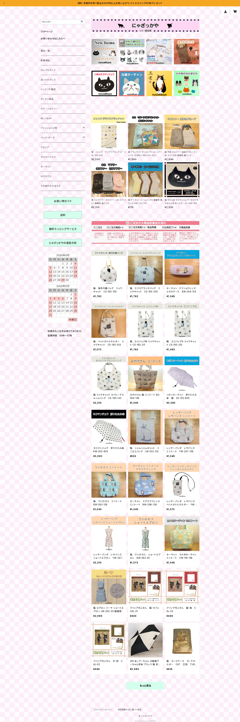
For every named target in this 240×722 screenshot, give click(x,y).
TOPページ (47, 31)
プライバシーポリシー (103, 709)
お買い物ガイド (63, 201)
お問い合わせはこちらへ (53, 38)
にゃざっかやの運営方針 (63, 242)
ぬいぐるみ (46, 118)
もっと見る (145, 685)
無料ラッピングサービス (63, 229)
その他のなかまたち (51, 185)
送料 (63, 215)
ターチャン (46, 166)
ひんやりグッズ (48, 70)
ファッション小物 (49, 128)
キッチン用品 (47, 99)
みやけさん (46, 176)
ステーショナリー (49, 108)
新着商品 (45, 60)
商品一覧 (45, 50)
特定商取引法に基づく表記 (130, 709)
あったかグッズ (48, 79)
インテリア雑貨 (48, 89)
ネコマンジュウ (48, 157)
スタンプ (45, 147)
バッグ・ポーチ (48, 137)
